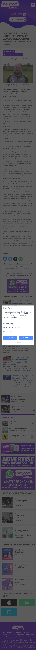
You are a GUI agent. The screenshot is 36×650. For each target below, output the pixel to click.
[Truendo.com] (18, 342)
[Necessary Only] (31, 307)
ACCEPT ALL (25, 338)
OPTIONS (10, 338)
